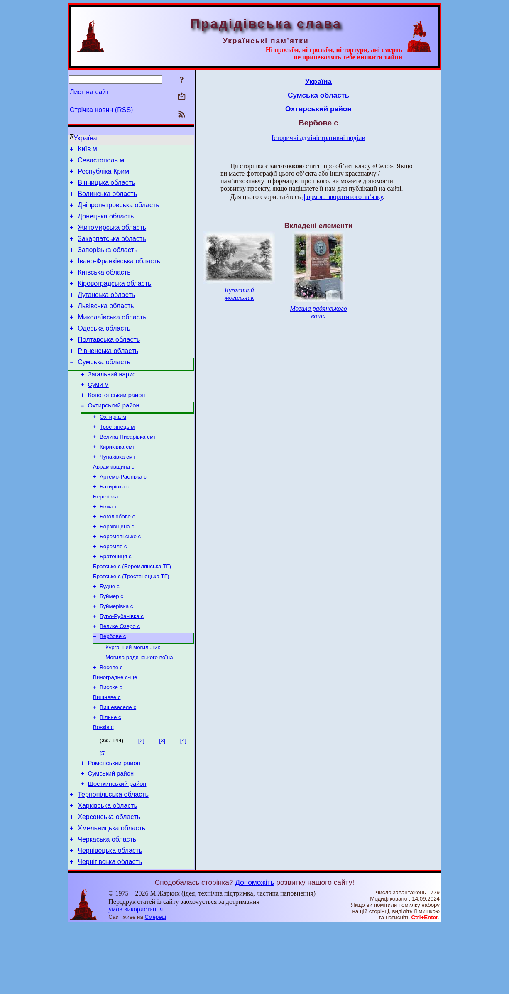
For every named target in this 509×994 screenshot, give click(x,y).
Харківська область (107, 868)
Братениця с (116, 599)
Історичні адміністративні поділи (318, 137)
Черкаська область (107, 905)
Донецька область (106, 224)
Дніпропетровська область (118, 212)
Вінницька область (106, 187)
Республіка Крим (103, 175)
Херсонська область (109, 880)
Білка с (108, 545)
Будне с (110, 631)
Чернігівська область (110, 930)
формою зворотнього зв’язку (342, 196)
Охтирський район (113, 435)
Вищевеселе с (118, 762)
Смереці (155, 986)
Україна (85, 138)
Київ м (87, 150)
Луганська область (106, 312)
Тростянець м (117, 458)
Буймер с (111, 642)
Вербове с (113, 685)
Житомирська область (112, 237)
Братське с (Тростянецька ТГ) (131, 620)
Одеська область (104, 349)
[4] (183, 797)
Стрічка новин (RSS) (101, 109)
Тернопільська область (113, 855)
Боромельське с (120, 577)
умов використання (135, 978)
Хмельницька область (111, 893)
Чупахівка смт (117, 491)
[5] (103, 810)
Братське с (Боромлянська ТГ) (132, 609)
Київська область (104, 287)
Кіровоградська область (114, 299)
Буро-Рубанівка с (122, 663)
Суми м (98, 412)
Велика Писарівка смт (128, 469)
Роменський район (114, 820)
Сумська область (104, 386)
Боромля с (113, 588)
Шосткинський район (117, 844)
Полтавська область (109, 362)
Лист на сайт (89, 92)
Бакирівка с (114, 523)
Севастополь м (101, 162)
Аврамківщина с (113, 501)
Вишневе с (107, 751)
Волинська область (107, 200)
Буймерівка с (116, 653)
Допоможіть (254, 951)
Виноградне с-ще (115, 729)
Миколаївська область (112, 337)
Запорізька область (107, 262)
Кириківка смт (117, 480)
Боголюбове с (117, 555)
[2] (141, 797)
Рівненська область (108, 374)
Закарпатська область (112, 249)
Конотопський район (116, 423)
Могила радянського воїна (139, 708)
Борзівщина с (117, 566)
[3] (162, 797)
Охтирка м (113, 447)
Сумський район (111, 832)
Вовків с (103, 783)
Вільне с (110, 773)
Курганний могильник (132, 697)
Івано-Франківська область (119, 274)
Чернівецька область (110, 918)
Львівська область (106, 324)
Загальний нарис (112, 400)
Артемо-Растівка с (123, 512)
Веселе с (111, 719)
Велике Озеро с (120, 674)
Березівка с (107, 534)
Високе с (111, 740)
